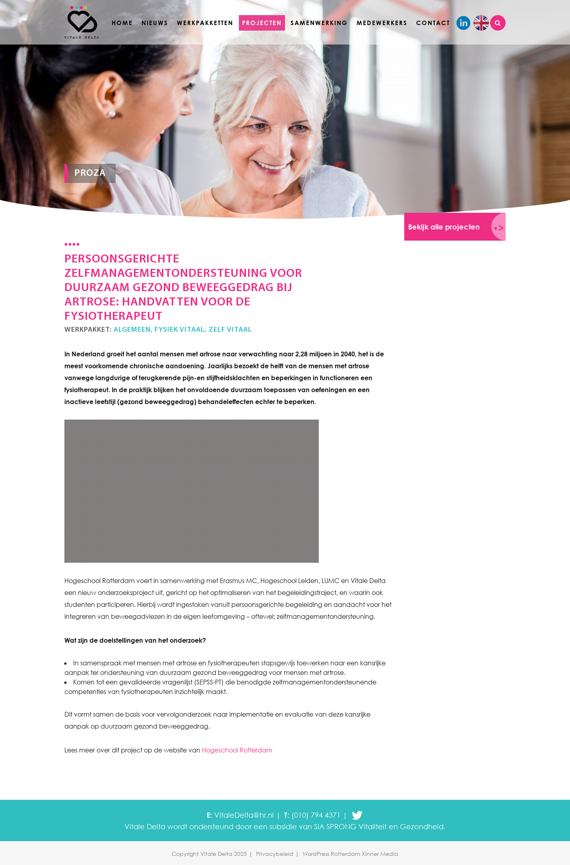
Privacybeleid (274, 853)
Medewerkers (382, 22)
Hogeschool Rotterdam (237, 750)
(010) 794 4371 (316, 815)
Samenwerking (319, 22)
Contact (433, 22)
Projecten (262, 22)
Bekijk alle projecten (444, 226)
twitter (357, 815)
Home (122, 22)
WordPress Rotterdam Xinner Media (350, 853)
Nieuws (155, 22)
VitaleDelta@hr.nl (244, 815)
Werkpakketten (205, 22)
